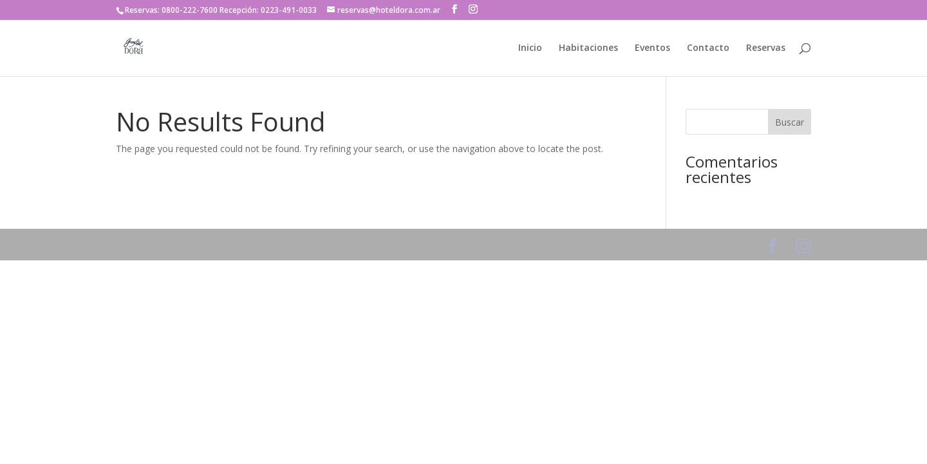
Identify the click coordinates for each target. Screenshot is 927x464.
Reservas (765, 48)
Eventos (652, 48)
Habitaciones (588, 48)
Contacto (708, 48)
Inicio (530, 48)
